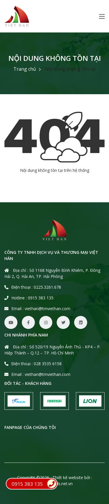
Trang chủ (24, 69)
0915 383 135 (34, 483)
